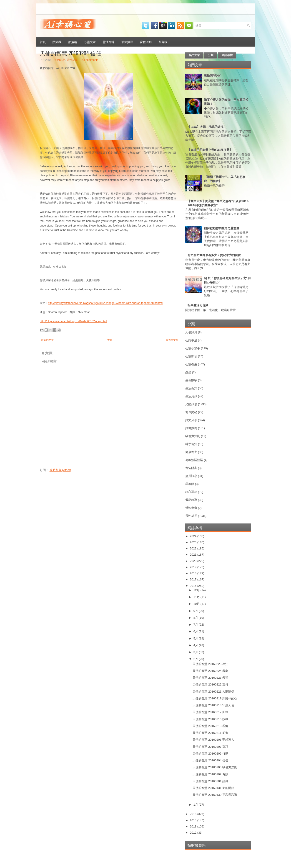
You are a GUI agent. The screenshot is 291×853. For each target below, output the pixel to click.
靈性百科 (108, 41)
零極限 (189, 484)
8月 (196, 617)
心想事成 (191, 340)
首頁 (43, 41)
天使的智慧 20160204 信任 (70, 53)
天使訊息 (191, 332)
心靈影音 (191, 356)
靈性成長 (72, 60)
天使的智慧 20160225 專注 (210, 664)
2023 (193, 542)
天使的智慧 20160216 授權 (210, 719)
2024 (193, 536)
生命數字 (191, 380)
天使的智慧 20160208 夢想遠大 (213, 739)
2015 (193, 814)
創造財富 (191, 468)
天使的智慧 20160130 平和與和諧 (215, 794)
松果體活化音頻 (198, 305)
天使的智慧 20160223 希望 (210, 677)
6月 (196, 631)
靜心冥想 (191, 492)
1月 (196, 804)
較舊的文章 (172, 340)
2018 (193, 573)
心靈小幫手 (192, 348)
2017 (193, 579)
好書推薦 (191, 428)
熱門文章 (194, 55)
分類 (210, 55)
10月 (197, 604)
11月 (197, 597)
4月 (196, 645)
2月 (196, 659)
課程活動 (146, 41)
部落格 (72, 41)
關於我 (57, 41)
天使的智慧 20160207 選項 (210, 746)
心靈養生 (191, 364)
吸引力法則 (192, 436)
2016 (193, 586)
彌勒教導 (191, 500)
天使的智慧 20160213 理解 (210, 726)
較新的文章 (47, 340)
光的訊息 (59, 60)
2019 (193, 567)
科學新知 (191, 444)
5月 (196, 638)
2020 (193, 561)
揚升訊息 (191, 476)
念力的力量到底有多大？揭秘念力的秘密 (214, 255)
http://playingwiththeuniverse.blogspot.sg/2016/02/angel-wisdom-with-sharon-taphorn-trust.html (105, 303)
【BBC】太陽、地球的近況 (205, 127)
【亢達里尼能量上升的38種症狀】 (210, 150)
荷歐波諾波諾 (194, 460)
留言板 (162, 41)
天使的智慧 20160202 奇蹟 (210, 774)
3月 (196, 652)
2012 (193, 832)
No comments (89, 60)
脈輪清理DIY (212, 75)
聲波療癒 (191, 508)
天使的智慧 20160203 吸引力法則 (215, 767)
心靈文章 (90, 41)
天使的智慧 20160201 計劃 (210, 781)
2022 (193, 548)
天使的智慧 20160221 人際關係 (213, 691)
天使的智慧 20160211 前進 (210, 732)
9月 (196, 611)
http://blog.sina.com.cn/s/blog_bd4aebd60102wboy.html (73, 321)
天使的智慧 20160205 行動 (210, 753)
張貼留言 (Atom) (60, 470)
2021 (193, 554)
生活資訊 (191, 396)
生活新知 (191, 388)
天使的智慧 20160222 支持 (210, 684)
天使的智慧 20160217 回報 (210, 712)
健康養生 (191, 452)
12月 (197, 590)
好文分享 (191, 420)
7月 (196, 624)
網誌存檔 (227, 55)
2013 (193, 826)
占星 (188, 372)
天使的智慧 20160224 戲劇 (210, 671)
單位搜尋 (127, 41)
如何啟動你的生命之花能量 (221, 228)
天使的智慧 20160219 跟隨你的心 (215, 698)
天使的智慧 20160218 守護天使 (213, 705)
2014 (193, 820)
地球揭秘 (191, 412)
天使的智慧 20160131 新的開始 (213, 788)
